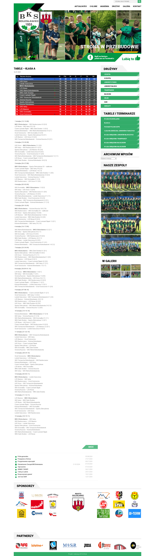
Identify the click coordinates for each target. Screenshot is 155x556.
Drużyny (116, 6)
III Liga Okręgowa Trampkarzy (115, 139)
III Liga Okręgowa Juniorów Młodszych (118, 135)
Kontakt (137, 6)
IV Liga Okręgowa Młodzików (115, 146)
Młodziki (107, 94)
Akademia (104, 6)
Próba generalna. (23, 456)
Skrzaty (107, 106)
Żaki (105, 102)
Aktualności (81, 6)
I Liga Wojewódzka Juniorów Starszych (119, 131)
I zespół (107, 74)
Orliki (106, 98)
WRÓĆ (91, 447)
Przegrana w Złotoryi (24, 459)
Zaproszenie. (22, 467)
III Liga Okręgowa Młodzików (115, 142)
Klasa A (107, 123)
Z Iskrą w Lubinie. (23, 472)
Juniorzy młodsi (110, 86)
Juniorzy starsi (110, 82)
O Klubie (93, 6)
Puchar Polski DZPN (112, 127)
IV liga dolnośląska (112, 119)
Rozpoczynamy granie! (25, 474)
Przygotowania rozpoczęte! (26, 461)
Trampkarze (109, 90)
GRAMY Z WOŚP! (23, 469)
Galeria (126, 6)
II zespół (107, 78)
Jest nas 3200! (22, 477)
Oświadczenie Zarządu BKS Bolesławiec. (30, 464)
